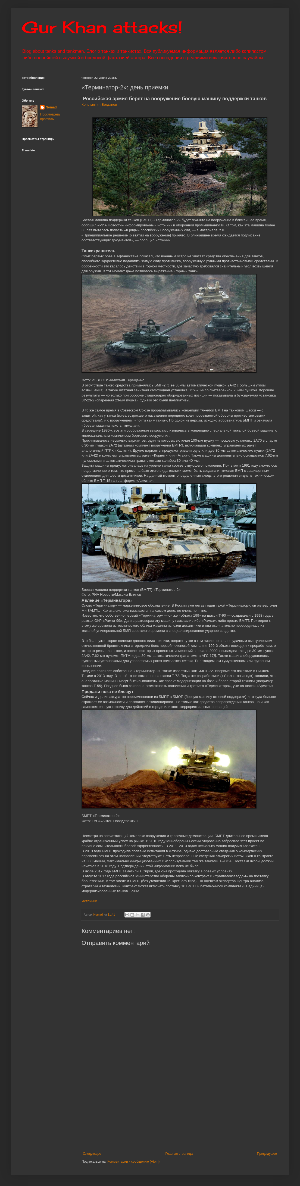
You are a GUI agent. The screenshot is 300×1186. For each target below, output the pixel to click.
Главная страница (179, 1154)
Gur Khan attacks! (102, 27)
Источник (89, 901)
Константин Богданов (99, 104)
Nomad (51, 107)
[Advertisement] (186, 1107)
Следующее (92, 1154)
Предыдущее (267, 1154)
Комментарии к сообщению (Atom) (133, 1161)
